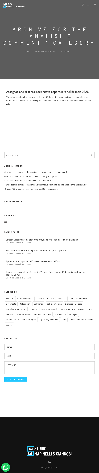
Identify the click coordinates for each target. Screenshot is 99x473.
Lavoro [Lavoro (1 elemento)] (81, 309)
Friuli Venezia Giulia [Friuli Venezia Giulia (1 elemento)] (49, 309)
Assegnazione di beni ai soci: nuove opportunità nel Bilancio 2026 (47, 118)
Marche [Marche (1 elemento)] (9, 314)
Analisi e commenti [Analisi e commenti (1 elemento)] (25, 298)
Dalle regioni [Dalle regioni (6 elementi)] (24, 304)
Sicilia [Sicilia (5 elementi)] (64, 319)
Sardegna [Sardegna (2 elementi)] (73, 314)
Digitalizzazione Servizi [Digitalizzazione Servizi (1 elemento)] (16, 309)
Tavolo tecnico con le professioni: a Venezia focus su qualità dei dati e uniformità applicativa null (46, 184)
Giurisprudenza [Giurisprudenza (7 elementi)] (68, 309)
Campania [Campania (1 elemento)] (61, 298)
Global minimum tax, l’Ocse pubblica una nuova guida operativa (32, 176)
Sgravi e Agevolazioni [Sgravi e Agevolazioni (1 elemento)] (49, 319)
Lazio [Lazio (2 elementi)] (90, 309)
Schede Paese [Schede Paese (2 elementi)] (12, 319)
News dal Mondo (43, 52)
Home (28, 52)
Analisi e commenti (63, 52)
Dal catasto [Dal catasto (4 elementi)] (11, 304)
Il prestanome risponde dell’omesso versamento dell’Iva (29, 180)
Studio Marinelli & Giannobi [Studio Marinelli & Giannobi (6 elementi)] (81, 319)
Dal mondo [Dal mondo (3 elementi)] (38, 304)
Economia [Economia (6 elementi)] (34, 309)
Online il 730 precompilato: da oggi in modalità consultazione (31, 189)
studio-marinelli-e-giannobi (20, 242)
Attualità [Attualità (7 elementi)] (40, 298)
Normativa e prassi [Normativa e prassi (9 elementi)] (42, 314)
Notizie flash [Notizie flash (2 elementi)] (60, 314)
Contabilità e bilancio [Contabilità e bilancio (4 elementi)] (78, 298)
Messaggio (49, 367)
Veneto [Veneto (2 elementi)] (9, 325)
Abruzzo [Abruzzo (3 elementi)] (9, 298)
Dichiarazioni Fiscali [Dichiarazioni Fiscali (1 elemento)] (73, 304)
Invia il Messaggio (15, 379)
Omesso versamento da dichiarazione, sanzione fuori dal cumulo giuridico (36, 172)
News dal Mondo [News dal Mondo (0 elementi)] (23, 314)
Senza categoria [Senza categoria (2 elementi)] (29, 319)
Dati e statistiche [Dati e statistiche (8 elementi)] (54, 304)
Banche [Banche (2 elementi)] (50, 298)
